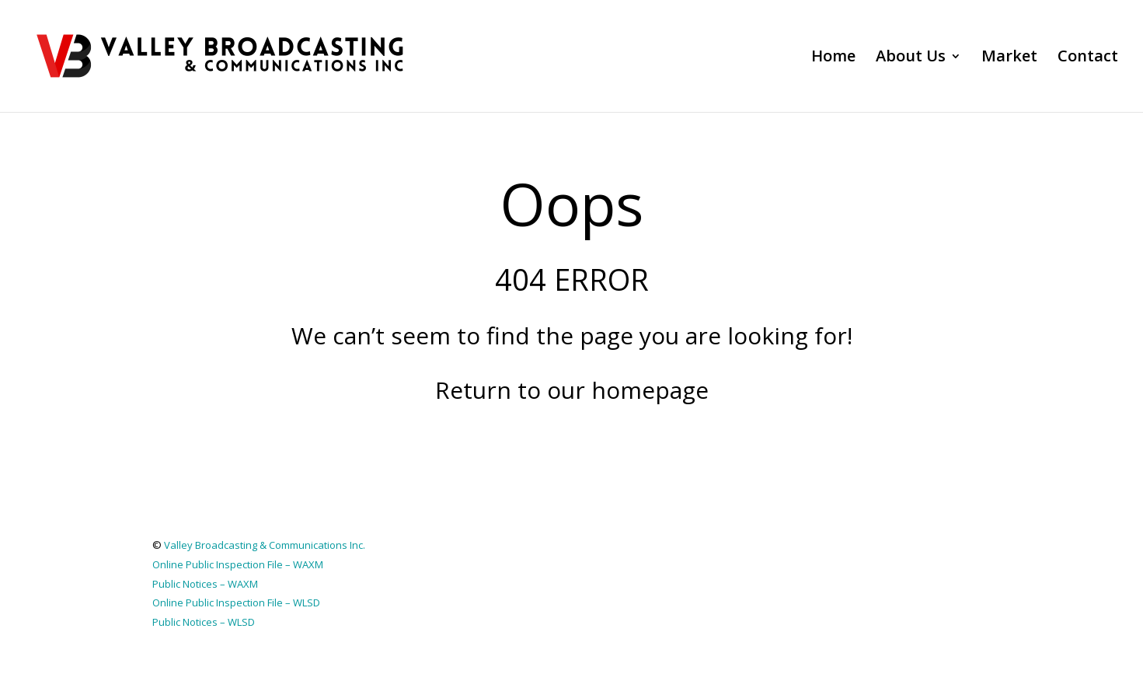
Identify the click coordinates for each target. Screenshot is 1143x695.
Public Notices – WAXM (205, 584)
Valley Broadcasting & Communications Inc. (264, 545)
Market (1009, 58)
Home (833, 58)
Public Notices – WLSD (203, 622)
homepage (650, 390)
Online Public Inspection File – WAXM (237, 564)
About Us (911, 58)
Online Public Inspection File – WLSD (236, 602)
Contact (1088, 58)
